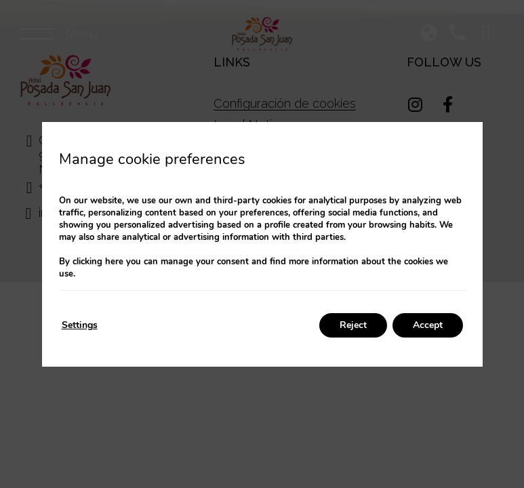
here (114, 262)
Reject (353, 325)
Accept (428, 325)
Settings (80, 325)
